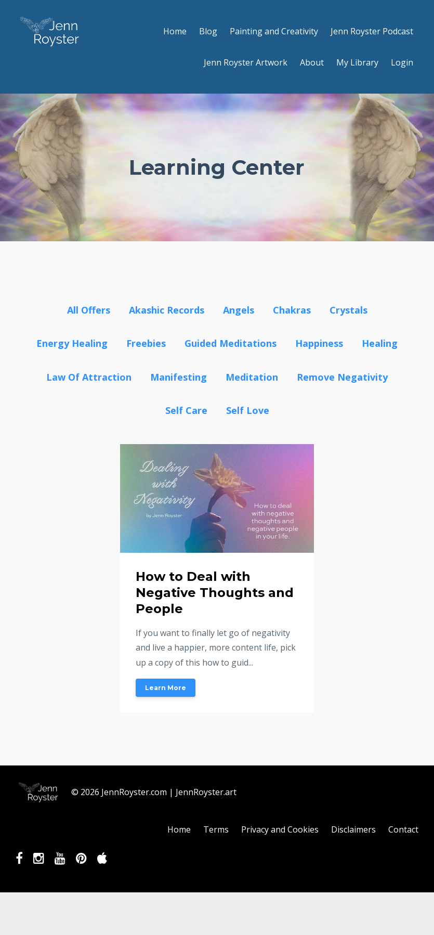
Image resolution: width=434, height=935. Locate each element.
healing (380, 343)
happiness (319, 343)
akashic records (166, 310)
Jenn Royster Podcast (372, 31)
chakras (292, 310)
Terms (216, 829)
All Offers (88, 310)
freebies (146, 343)
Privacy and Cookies (280, 829)
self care (186, 410)
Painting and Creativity (274, 31)
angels (238, 310)
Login (402, 62)
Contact (403, 829)
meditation (252, 377)
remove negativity (342, 377)
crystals (348, 310)
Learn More (165, 688)
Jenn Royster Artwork (245, 62)
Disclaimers (353, 829)
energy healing (72, 343)
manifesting (178, 377)
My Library (357, 62)
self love (247, 410)
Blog (208, 31)
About (312, 62)
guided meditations (231, 343)
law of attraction (88, 377)
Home (175, 31)
